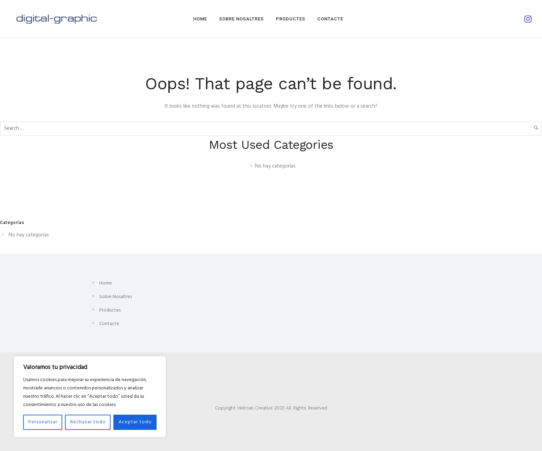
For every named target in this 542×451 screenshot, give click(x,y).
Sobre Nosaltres (241, 18)
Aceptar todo (135, 422)
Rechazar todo (88, 422)
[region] (90, 396)
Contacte (330, 18)
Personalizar (42, 422)
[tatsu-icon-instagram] (528, 19)
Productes (290, 18)
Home (200, 18)
